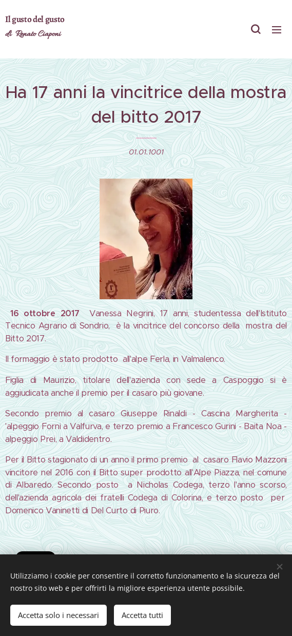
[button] (255, 29)
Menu (276, 29)
